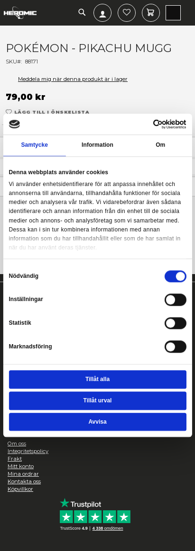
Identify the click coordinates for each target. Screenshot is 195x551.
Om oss (17, 443)
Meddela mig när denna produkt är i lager (73, 79)
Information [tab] (97, 145)
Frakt (15, 458)
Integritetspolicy (28, 451)
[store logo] (20, 13)
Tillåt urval (98, 400)
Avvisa (97, 421)
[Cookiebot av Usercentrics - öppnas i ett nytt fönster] (153, 124)
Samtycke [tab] (34, 145)
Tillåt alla (97, 379)
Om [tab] (160, 145)
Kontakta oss (24, 481)
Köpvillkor (20, 489)
